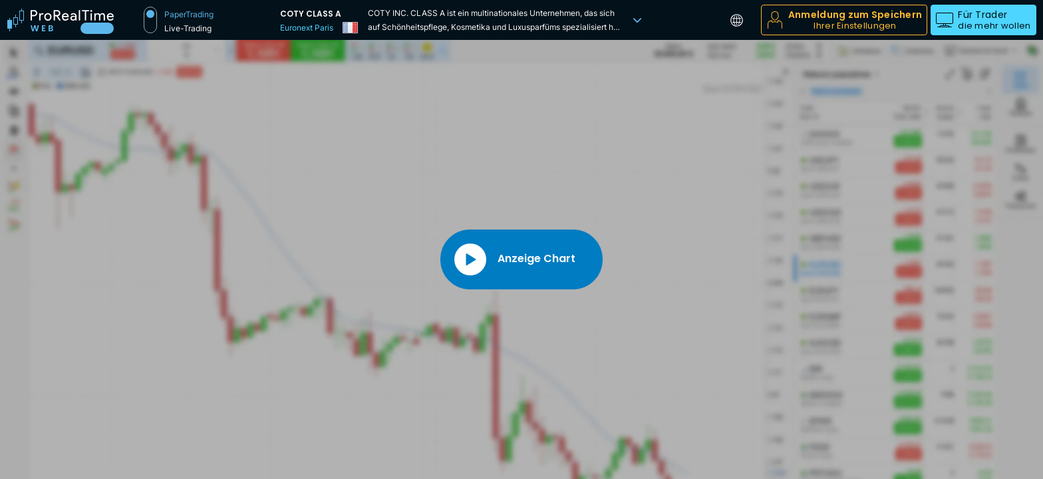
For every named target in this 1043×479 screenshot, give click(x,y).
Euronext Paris (306, 28)
